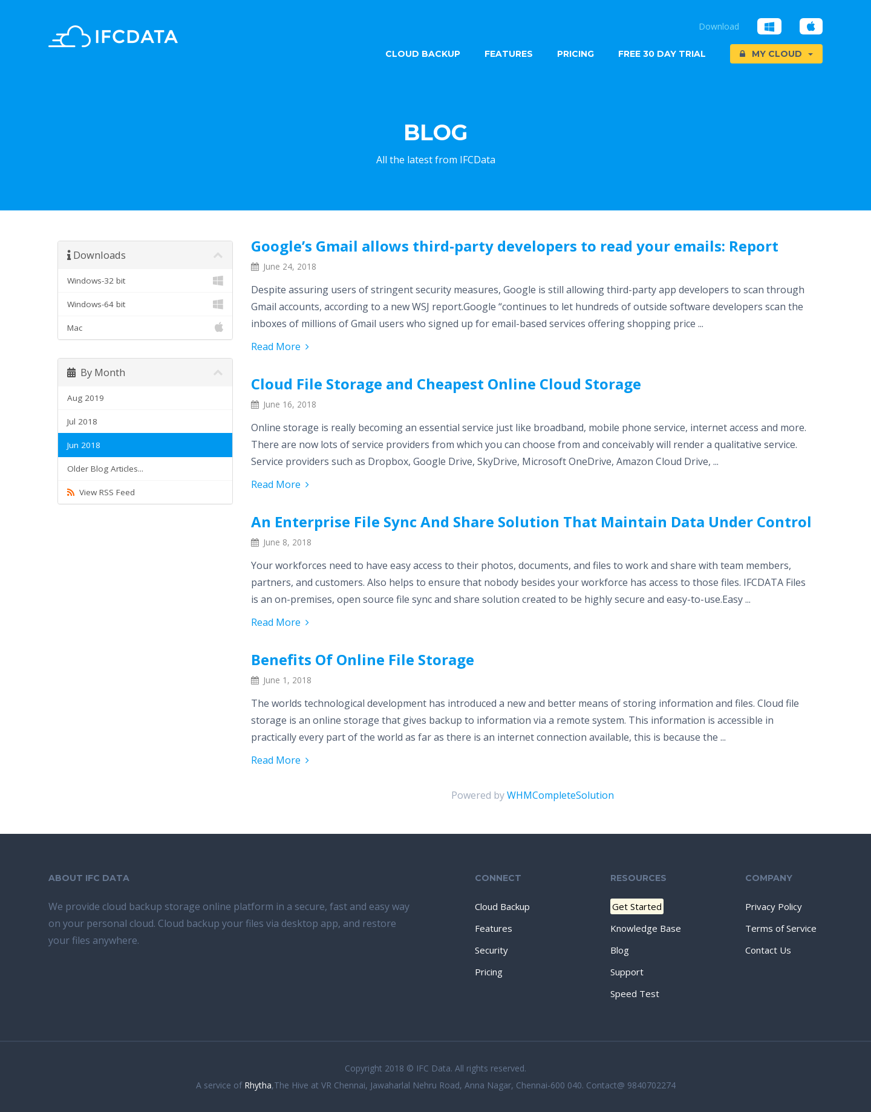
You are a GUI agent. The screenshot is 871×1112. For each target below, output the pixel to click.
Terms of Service (781, 928)
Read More (280, 346)
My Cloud (776, 53)
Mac (145, 327)
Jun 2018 (83, 445)
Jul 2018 (82, 421)
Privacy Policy (773, 906)
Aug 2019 (85, 397)
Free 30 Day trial (662, 53)
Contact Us (768, 950)
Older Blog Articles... (105, 468)
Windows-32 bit (145, 280)
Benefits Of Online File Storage (362, 659)
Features (508, 53)
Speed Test (634, 993)
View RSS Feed (101, 492)
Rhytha (258, 1085)
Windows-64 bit (145, 304)
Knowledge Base (645, 928)
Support (627, 972)
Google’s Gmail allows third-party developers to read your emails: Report (514, 246)
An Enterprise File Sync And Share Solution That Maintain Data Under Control (531, 522)
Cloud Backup (422, 53)
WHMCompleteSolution (560, 795)
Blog (619, 950)
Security (491, 950)
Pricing (575, 53)
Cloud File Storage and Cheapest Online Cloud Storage (446, 384)
